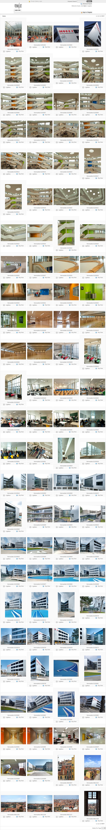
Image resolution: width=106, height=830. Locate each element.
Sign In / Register (87, 12)
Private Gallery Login (36, 1)
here (85, 6)
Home (4, 16)
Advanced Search (87, 4)
